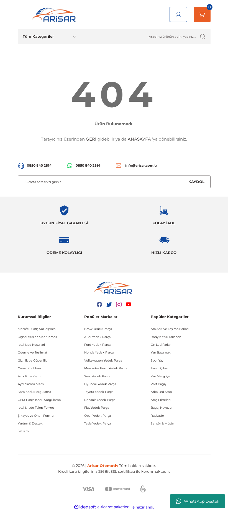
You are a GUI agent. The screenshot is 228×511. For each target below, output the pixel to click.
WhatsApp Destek (197, 501)
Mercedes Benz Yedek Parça (105, 368)
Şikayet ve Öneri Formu (35, 416)
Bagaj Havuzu (161, 408)
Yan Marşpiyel (161, 376)
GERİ (91, 139)
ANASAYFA (139, 139)
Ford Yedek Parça (97, 345)
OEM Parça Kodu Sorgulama (39, 400)
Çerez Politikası (29, 368)
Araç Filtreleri (161, 400)
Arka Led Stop (161, 392)
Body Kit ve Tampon (166, 337)
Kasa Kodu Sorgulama (34, 392)
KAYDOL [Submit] (196, 181)
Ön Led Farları (161, 345)
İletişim (23, 431)
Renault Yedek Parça (99, 400)
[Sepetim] (202, 14)
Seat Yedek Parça (97, 376)
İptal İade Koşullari (31, 345)
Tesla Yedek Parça (97, 423)
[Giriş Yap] (178, 14)
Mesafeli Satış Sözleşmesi (37, 329)
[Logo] (55, 14)
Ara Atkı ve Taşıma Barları (170, 329)
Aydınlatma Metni (31, 384)
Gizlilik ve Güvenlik (32, 360)
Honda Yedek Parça (99, 352)
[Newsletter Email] (114, 182)
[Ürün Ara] (145, 36)
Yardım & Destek (30, 423)
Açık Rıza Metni (29, 376)
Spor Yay (157, 360)
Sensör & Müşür (162, 423)
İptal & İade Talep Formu (36, 408)
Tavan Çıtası (159, 368)
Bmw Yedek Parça (98, 329)
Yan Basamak (161, 352)
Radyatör (157, 416)
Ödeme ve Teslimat (32, 352)
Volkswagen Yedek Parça (103, 360)
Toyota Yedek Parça (98, 392)
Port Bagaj (158, 384)
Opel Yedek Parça (97, 416)
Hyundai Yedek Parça (100, 384)
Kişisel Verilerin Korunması (38, 337)
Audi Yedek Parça (97, 337)
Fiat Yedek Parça (96, 408)
